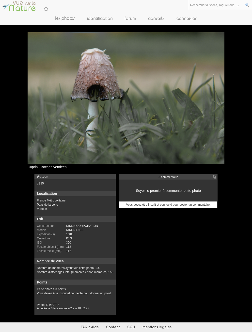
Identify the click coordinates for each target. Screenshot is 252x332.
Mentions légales (157, 327)
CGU (131, 327)
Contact (113, 327)
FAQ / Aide (90, 327)
